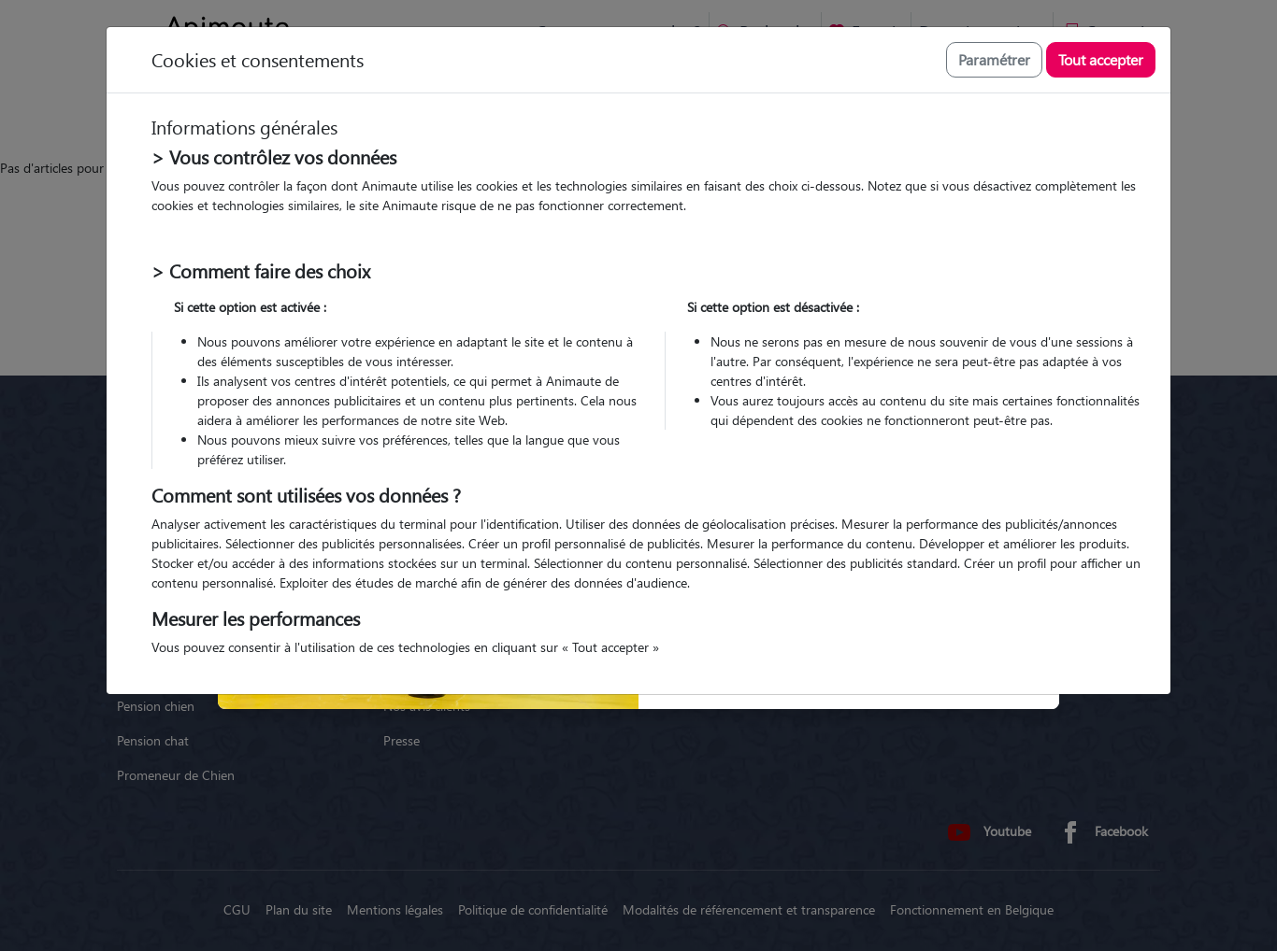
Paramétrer (994, 59)
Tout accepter (1100, 59)
